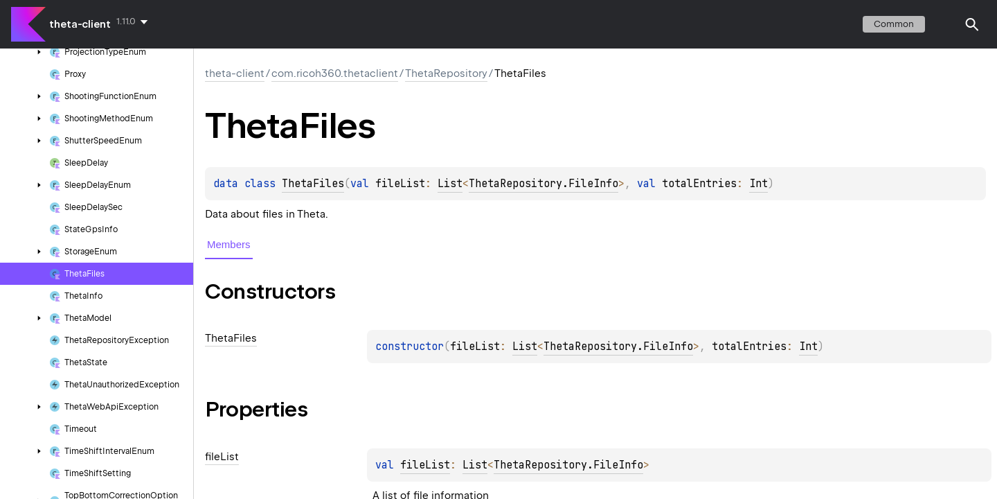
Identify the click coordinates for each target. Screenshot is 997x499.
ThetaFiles (313, 184)
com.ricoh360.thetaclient (334, 73)
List (450, 184)
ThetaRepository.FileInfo (543, 184)
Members (229, 244)
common (894, 24)
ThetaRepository (446, 73)
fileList (425, 465)
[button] (972, 24)
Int (758, 184)
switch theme (944, 24)
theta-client (80, 24)
